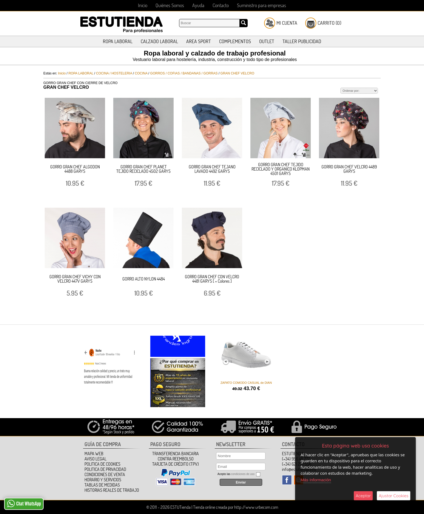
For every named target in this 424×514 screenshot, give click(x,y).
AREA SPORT (198, 41)
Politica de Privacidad (105, 469)
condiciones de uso (243, 474)
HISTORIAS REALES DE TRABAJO (111, 490)
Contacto (221, 5)
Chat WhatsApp (24, 503)
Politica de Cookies (102, 464)
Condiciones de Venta (104, 474)
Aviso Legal (95, 459)
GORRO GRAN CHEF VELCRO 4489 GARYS (349, 169)
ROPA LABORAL (117, 41)
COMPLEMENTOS (235, 41)
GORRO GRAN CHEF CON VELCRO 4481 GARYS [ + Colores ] (212, 279)
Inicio (142, 5)
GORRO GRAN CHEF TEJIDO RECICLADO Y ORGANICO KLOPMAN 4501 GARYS (280, 169)
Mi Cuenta (286, 23)
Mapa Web (93, 453)
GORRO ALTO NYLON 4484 (143, 279)
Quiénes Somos (170, 5)
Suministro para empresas (261, 5)
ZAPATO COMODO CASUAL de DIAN (246, 382)
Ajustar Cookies (393, 495)
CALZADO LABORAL (159, 41)
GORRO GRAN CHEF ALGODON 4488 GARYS (75, 169)
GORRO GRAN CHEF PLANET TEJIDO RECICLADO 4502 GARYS (143, 169)
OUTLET (266, 41)
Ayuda (198, 5)
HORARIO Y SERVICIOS (102, 479)
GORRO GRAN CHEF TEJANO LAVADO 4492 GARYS (212, 169)
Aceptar (363, 495)
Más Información (316, 479)
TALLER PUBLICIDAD (301, 41)
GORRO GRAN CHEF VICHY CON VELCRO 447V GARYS (75, 279)
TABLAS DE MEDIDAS (102, 485)
